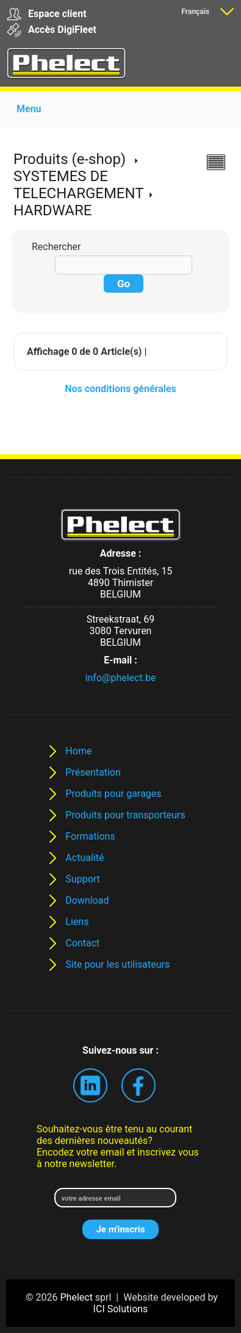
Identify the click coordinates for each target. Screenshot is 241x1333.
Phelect (76, 1297)
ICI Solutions (120, 1309)
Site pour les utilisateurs (117, 964)
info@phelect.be (120, 678)
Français (195, 11)
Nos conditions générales (120, 389)
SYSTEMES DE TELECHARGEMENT (78, 185)
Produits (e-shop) (69, 159)
